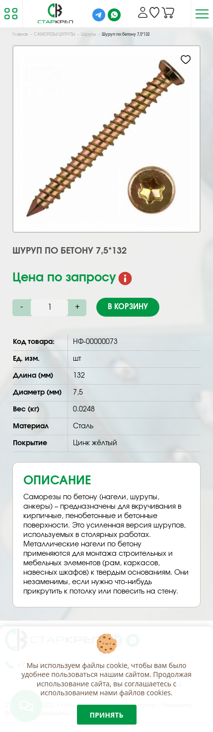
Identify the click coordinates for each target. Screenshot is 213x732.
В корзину (128, 307)
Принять (107, 715)
